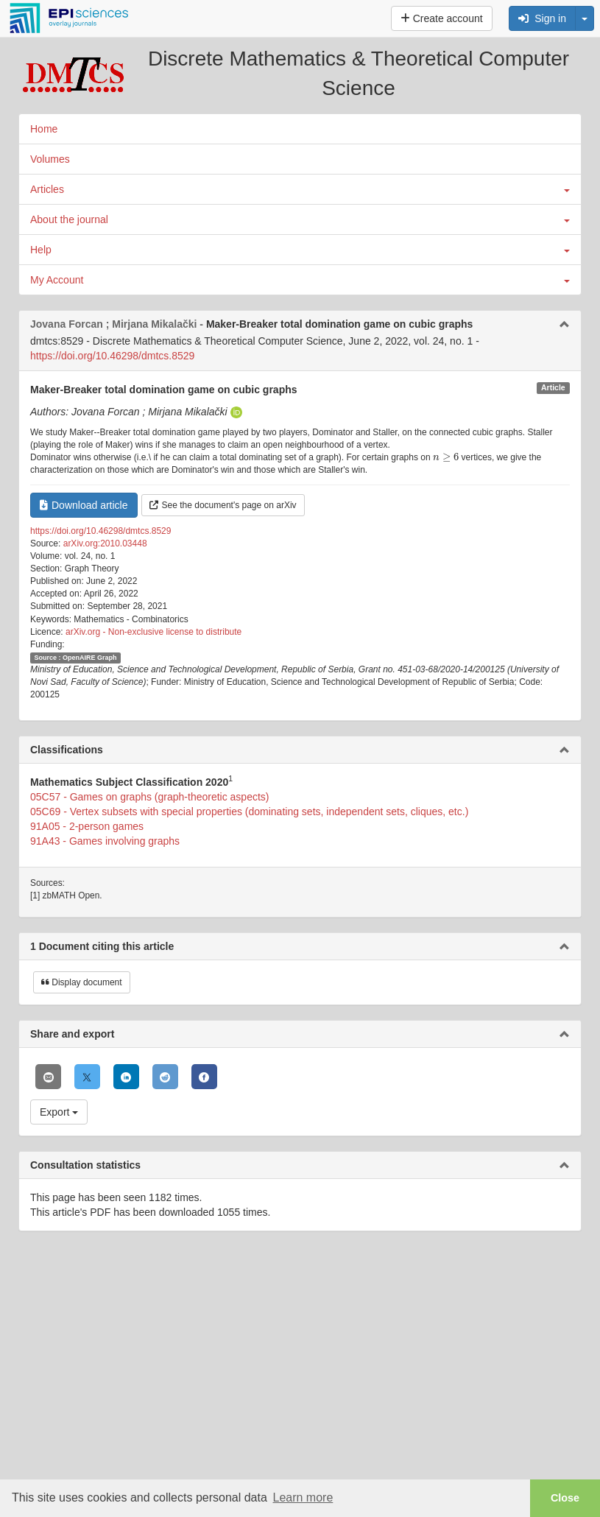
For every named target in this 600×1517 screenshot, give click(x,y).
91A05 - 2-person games (87, 826)
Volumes (50, 159)
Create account (441, 18)
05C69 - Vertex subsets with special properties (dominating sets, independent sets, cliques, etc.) (249, 811)
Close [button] (565, 1498)
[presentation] (446, 457)
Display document (81, 982)
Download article (84, 505)
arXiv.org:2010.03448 (105, 543)
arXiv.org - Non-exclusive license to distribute (153, 632)
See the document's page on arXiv (223, 505)
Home (43, 129)
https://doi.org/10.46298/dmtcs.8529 (112, 356)
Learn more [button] (302, 1497)
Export (59, 1112)
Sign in (542, 18)
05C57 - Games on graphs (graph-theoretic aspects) (149, 797)
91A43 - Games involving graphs (105, 841)
